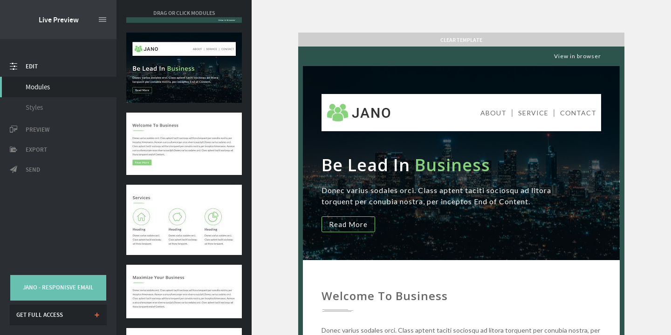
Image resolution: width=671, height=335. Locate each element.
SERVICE (533, 113)
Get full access (39, 315)
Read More (348, 224)
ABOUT (493, 113)
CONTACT (578, 113)
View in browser (577, 56)
